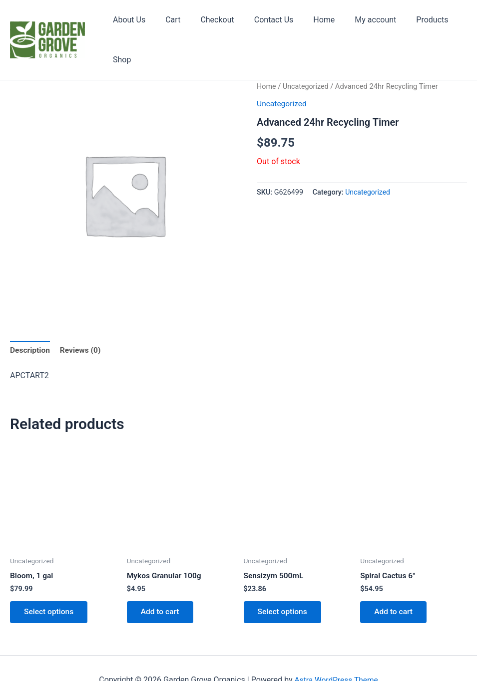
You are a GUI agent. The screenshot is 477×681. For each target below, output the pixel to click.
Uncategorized (307, 59)
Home (308, 26)
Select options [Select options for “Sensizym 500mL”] (284, 587)
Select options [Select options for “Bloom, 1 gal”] (50, 587)
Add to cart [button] (161, 587)
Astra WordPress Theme (336, 656)
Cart (169, 26)
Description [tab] (30, 324)
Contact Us (262, 26)
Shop (450, 26)
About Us (129, 26)
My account (356, 26)
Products (409, 26)
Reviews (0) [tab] (82, 324)
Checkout (209, 26)
